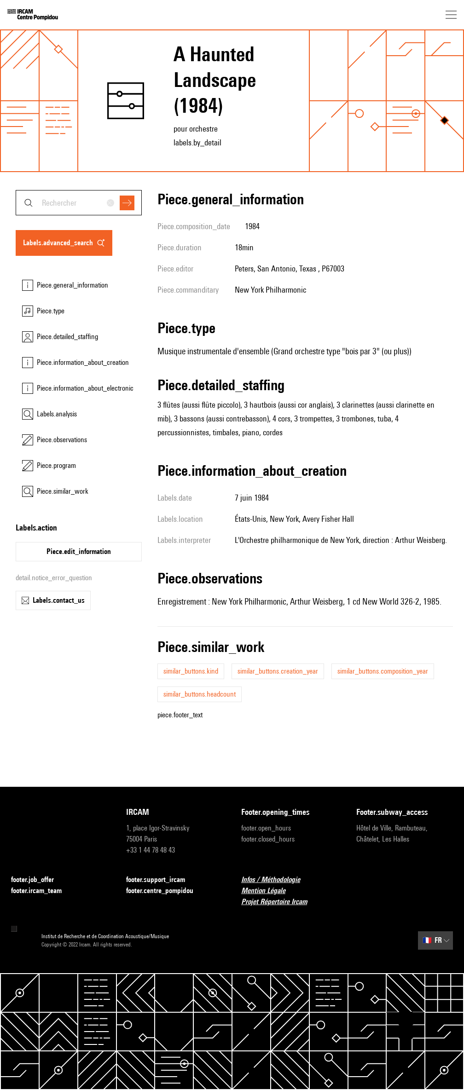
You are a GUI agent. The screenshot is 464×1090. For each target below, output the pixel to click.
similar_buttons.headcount (199, 694)
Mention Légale (268, 891)
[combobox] (79, 202)
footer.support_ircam (161, 880)
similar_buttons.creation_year (278, 671)
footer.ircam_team (42, 891)
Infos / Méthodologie (276, 880)
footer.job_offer (38, 880)
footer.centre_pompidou (165, 891)
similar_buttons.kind (190, 671)
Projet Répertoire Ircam (279, 902)
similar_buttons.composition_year (382, 671)
